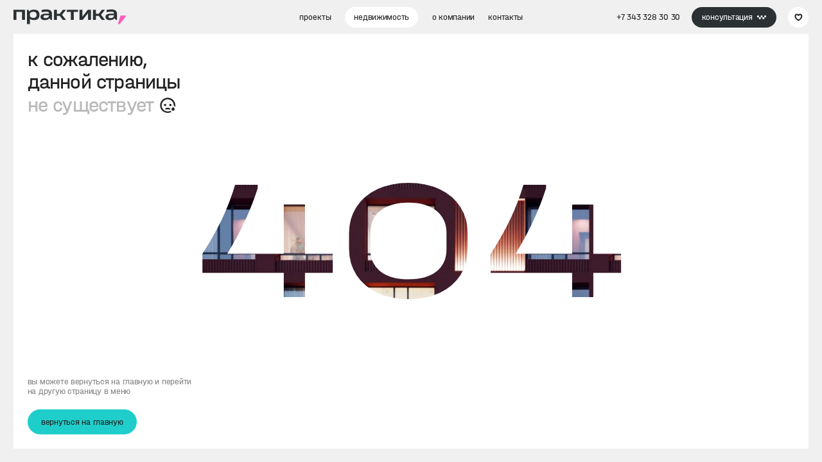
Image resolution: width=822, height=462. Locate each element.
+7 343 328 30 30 (648, 17)
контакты (505, 17)
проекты (315, 17)
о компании (453, 17)
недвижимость (381, 17)
